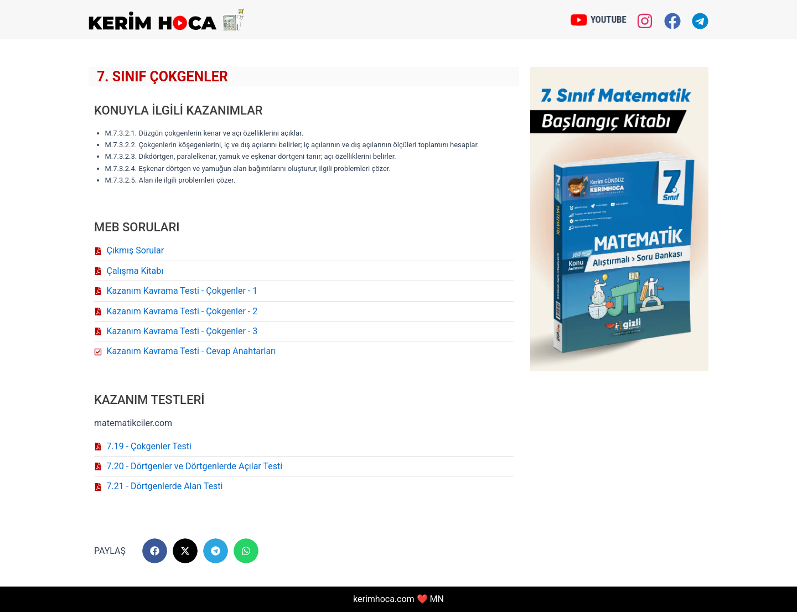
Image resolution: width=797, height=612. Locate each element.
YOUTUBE (608, 19)
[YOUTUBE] (579, 19)
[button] (154, 550)
